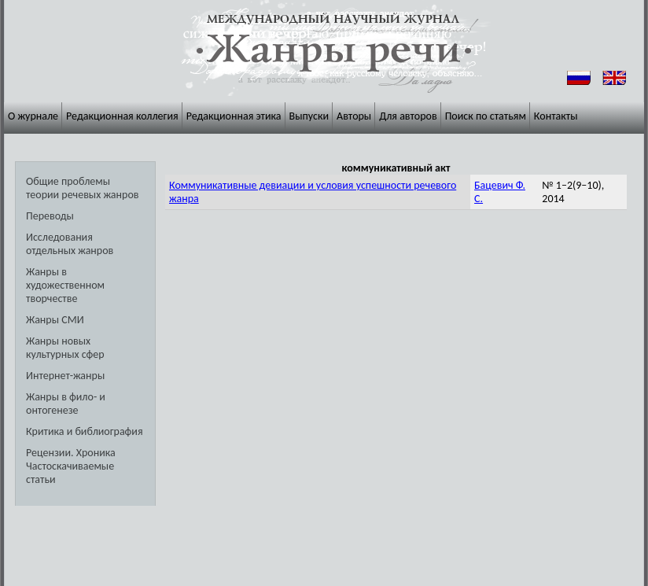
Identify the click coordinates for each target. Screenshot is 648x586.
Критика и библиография (84, 431)
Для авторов (407, 116)
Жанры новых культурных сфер (65, 347)
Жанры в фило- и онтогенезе (65, 403)
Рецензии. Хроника (71, 452)
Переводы (50, 216)
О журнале (33, 116)
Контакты (556, 116)
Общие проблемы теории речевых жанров (82, 188)
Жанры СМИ (55, 319)
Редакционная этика (234, 116)
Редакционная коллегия (122, 116)
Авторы (354, 116)
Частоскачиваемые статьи (70, 472)
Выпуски (309, 116)
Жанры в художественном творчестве (65, 285)
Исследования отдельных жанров (69, 243)
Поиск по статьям (485, 116)
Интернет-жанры (65, 375)
